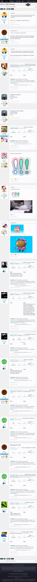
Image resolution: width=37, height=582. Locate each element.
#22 (34, 42)
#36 (34, 439)
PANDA (28, 66)
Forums (6, 1)
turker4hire (4, 101)
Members (12, 1)
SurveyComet (13, 418)
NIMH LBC (12, 532)
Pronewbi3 (12, 147)
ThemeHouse (25, 574)
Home (2, 1)
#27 (34, 147)
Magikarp (4, 538)
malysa (4, 36)
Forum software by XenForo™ (18, 573)
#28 (34, 181)
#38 (34, 496)
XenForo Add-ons (11, 576)
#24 (34, 88)
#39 (34, 526)
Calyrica (4, 70)
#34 (34, 384)
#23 (34, 57)
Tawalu (4, 366)
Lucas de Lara (13, 262)
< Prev (2, 8)
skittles (4, 228)
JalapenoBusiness (4, 508)
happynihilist (4, 268)
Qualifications (12, 80)
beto (4, 193)
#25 (34, 101)
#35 (34, 412)
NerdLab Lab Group (14, 502)
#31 (34, 287)
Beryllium (16, 578)
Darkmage (4, 299)
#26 (34, 117)
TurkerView (30, 84)
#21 (34, 24)
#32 (34, 328)
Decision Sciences (14, 64)
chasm (4, 159)
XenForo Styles (17, 576)
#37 (34, 468)
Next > (12, 8)
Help (20, 578)
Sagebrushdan (4, 19)
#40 (34, 554)
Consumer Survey (14, 127)
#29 (34, 216)
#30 (34, 256)
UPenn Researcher (14, 334)
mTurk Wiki (18, 1)
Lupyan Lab (12, 447)
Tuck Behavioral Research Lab (16, 390)
